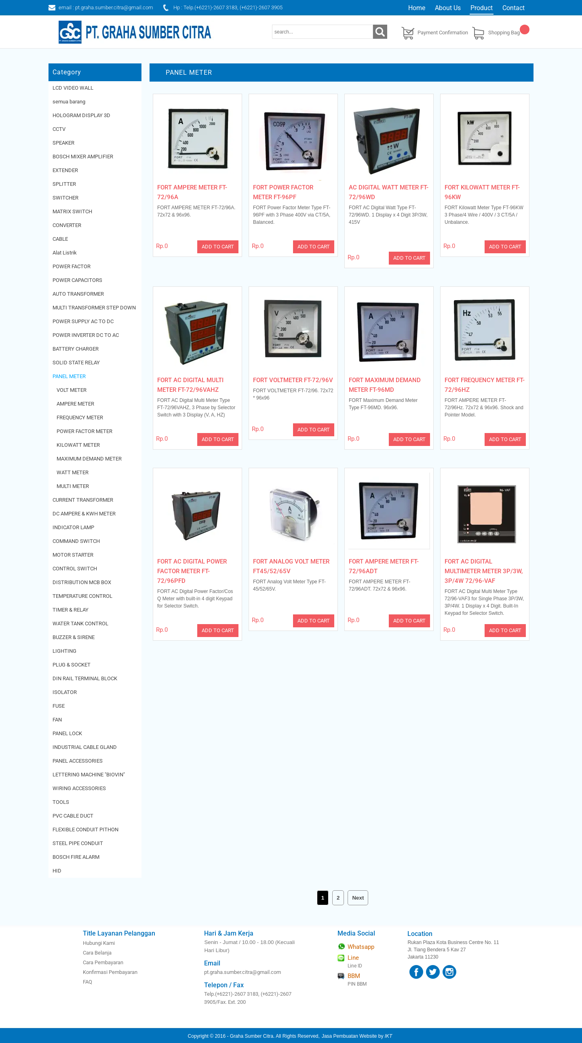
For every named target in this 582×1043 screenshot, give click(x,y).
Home (416, 8)
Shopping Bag (504, 32)
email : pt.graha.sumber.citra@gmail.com (106, 7)
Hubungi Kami (99, 943)
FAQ (87, 982)
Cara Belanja (97, 953)
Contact (513, 8)
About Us (448, 8)
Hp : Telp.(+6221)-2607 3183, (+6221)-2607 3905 (228, 7)
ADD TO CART (218, 247)
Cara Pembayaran (103, 962)
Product (481, 8)
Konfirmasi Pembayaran (110, 972)
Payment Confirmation (443, 32)
